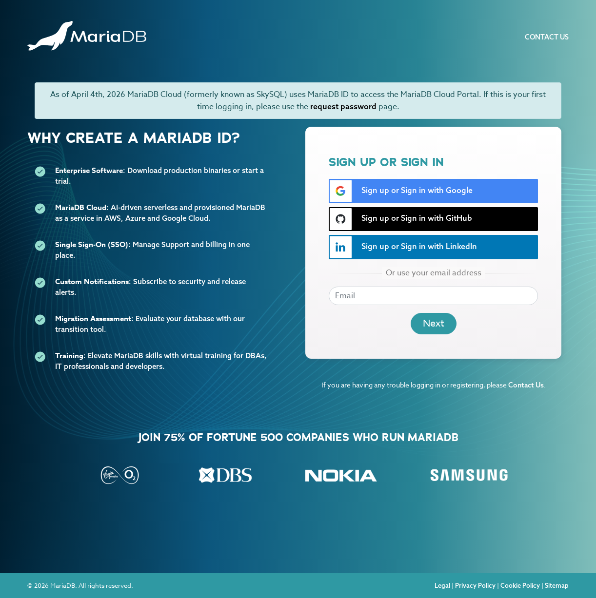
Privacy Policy (475, 585)
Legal (442, 585)
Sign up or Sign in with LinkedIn (403, 247)
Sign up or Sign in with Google (401, 191)
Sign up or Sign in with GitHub (400, 219)
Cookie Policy (520, 585)
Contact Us (547, 37)
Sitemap (557, 585)
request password (343, 106)
